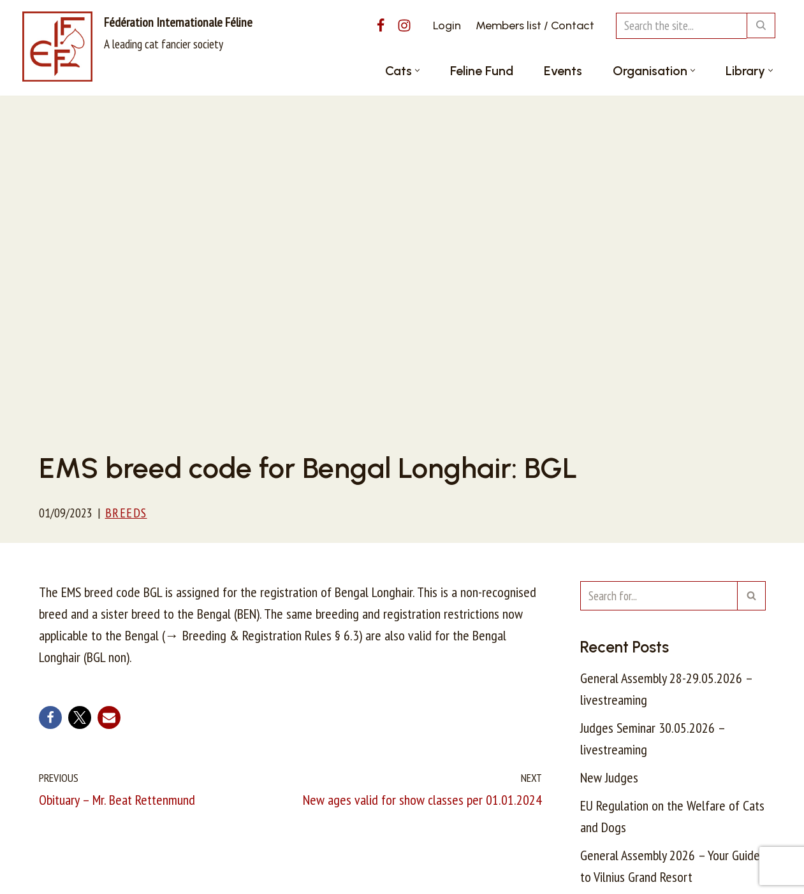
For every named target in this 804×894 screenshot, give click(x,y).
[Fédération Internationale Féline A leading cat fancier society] (137, 46)
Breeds (126, 513)
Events (563, 70)
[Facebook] (381, 25)
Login (447, 25)
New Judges (609, 777)
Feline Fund (481, 70)
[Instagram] (404, 25)
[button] (417, 70)
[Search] (681, 26)
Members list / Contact (535, 25)
